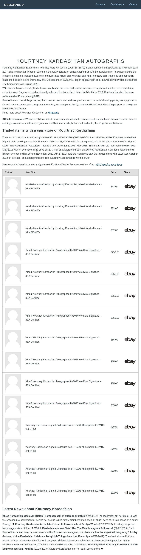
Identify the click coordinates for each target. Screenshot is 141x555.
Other (132, 4)
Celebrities (116, 4)
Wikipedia (53, 112)
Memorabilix (14, 4)
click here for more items (109, 164)
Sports (99, 4)
